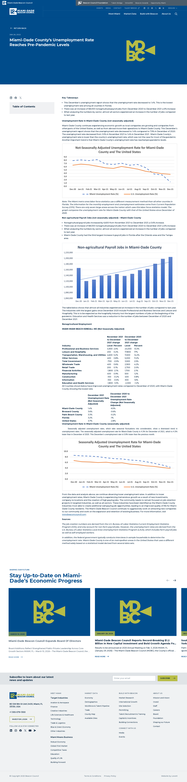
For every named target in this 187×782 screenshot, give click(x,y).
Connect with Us (127, 728)
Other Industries (58, 731)
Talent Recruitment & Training (132, 714)
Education (55, 754)
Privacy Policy (110, 776)
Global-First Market (59, 746)
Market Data (130, 14)
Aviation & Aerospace (60, 703)
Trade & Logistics (58, 723)
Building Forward (58, 762)
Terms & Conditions (92, 776)
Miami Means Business (62, 737)
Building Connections (128, 722)
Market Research (126, 698)
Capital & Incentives (127, 718)
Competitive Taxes (59, 750)
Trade (87, 710)
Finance (54, 707)
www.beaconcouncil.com (74, 514)
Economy (89, 698)
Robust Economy (58, 742)
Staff (155, 706)
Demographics (91, 702)
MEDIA (108, 8)
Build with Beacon (149, 14)
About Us (166, 14)
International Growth (128, 702)
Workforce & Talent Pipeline (97, 706)
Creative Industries (59, 711)
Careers (156, 710)
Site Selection (125, 706)
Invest (156, 702)
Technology (56, 719)
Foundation (158, 718)
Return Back (20, 28)
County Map (90, 714)
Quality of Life (56, 758)
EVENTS (100, 8)
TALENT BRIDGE (132, 8)
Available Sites (91, 718)
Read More (101, 656)
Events (122, 737)
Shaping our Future (161, 722)
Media (121, 733)
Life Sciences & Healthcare (62, 715)
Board (155, 714)
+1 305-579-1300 (18, 712)
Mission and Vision (161, 698)
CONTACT (117, 8)
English (171, 8)
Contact (156, 726)
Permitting (123, 710)
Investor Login (19, 719)
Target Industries (59, 698)
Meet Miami (114, 14)
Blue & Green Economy (61, 727)
